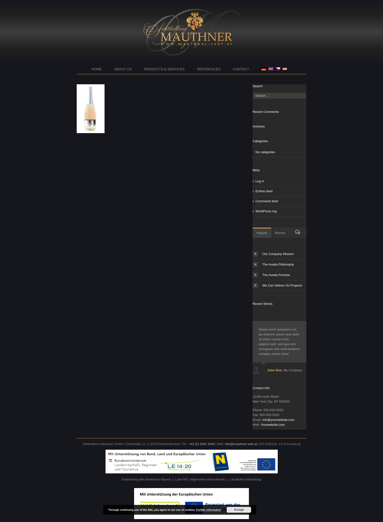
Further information (208, 509)
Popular (261, 233)
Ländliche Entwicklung (245, 479)
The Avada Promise (271, 275)
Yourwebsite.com (273, 424)
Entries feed (263, 191)
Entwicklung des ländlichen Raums (146, 479)
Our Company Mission (273, 254)
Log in (259, 181)
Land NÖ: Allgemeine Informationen (200, 479)
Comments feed (266, 201)
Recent (280, 233)
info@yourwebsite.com (278, 420)
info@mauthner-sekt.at (241, 444)
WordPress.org (266, 211)
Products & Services (164, 69)
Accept (239, 509)
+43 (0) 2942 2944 (202, 444)
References (209, 69)
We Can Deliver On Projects (277, 285)
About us (122, 69)
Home (97, 69)
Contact (241, 69)
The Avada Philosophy (273, 264)
